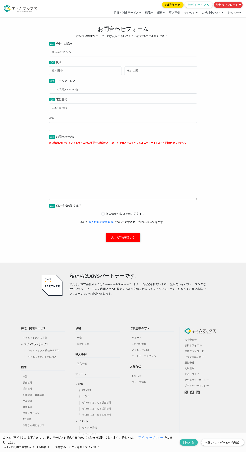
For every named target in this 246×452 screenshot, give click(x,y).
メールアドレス (123, 86)
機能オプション (31, 413)
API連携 (27, 419)
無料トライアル (199, 4)
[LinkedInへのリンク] (198, 392)
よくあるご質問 (140, 350)
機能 (149, 12)
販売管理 (27, 382)
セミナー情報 (89, 427)
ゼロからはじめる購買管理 (96, 409)
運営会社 (189, 363)
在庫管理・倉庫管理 (33, 395)
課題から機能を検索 (33, 425)
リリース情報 (139, 382)
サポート (136, 338)
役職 (123, 124)
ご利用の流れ (139, 344)
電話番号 (123, 105)
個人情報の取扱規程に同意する (123, 213)
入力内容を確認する (123, 237)
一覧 (25, 376)
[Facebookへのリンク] (192, 390)
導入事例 (174, 12)
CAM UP (86, 390)
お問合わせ (173, 4)
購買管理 (27, 389)
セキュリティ (192, 374)
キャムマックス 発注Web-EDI (43, 351)
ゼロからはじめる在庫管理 (96, 415)
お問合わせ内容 (123, 167)
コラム (86, 396)
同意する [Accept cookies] (188, 442)
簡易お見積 (83, 344)
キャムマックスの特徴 (35, 338)
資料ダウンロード (228, 4)
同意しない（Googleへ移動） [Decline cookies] (223, 442)
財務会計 (27, 407)
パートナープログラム (144, 356)
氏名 (123, 68)
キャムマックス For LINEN (42, 357)
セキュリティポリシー (197, 380)
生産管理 (27, 401)
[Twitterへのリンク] (186, 390)
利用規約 (189, 368)
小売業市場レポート (195, 357)
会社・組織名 (123, 49)
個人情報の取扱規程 (100, 222)
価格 (161, 12)
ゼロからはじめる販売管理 (96, 402)
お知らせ (234, 12)
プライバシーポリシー (197, 385)
